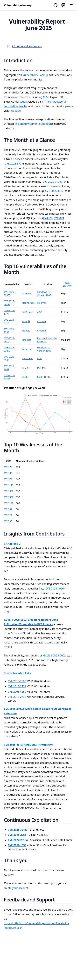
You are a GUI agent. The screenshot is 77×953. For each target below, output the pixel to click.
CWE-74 (8, 479)
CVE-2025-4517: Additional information (28, 744)
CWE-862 (8, 491)
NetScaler (27, 312)
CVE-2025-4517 (54, 191)
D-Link (25, 367)
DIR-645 (41, 367)
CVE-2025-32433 (18, 829)
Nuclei (23, 106)
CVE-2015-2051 (17, 835)
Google (26, 321)
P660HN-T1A (43, 376)
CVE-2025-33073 (9, 349)
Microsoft (27, 293)
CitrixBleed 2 (12, 543)
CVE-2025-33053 (9, 293)
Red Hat (26, 339)
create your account (16, 888)
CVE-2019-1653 (17, 845)
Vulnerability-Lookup (35, 75)
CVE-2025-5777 (14, 163)
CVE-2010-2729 (17, 686)
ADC (39, 312)
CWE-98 (8, 521)
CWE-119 (8, 485)
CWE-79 (47, 218)
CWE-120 (8, 503)
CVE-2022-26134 (18, 840)
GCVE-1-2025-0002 (54, 655)
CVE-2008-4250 (17, 691)
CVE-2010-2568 (17, 681)
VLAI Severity (67, 284)
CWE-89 (58, 218)
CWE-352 (8, 497)
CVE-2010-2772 (17, 697)
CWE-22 (8, 515)
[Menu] (71, 5)
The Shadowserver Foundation (33, 124)
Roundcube (28, 302)
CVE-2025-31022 (52, 182)
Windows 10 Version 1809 (44, 293)
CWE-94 (8, 509)
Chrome (41, 321)
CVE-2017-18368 (9, 377)
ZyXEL (25, 376)
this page (15, 111)
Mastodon (21, 101)
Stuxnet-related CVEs (17, 673)
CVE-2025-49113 (9, 303)
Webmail (41, 302)
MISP (46, 97)
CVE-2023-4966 (54, 588)
